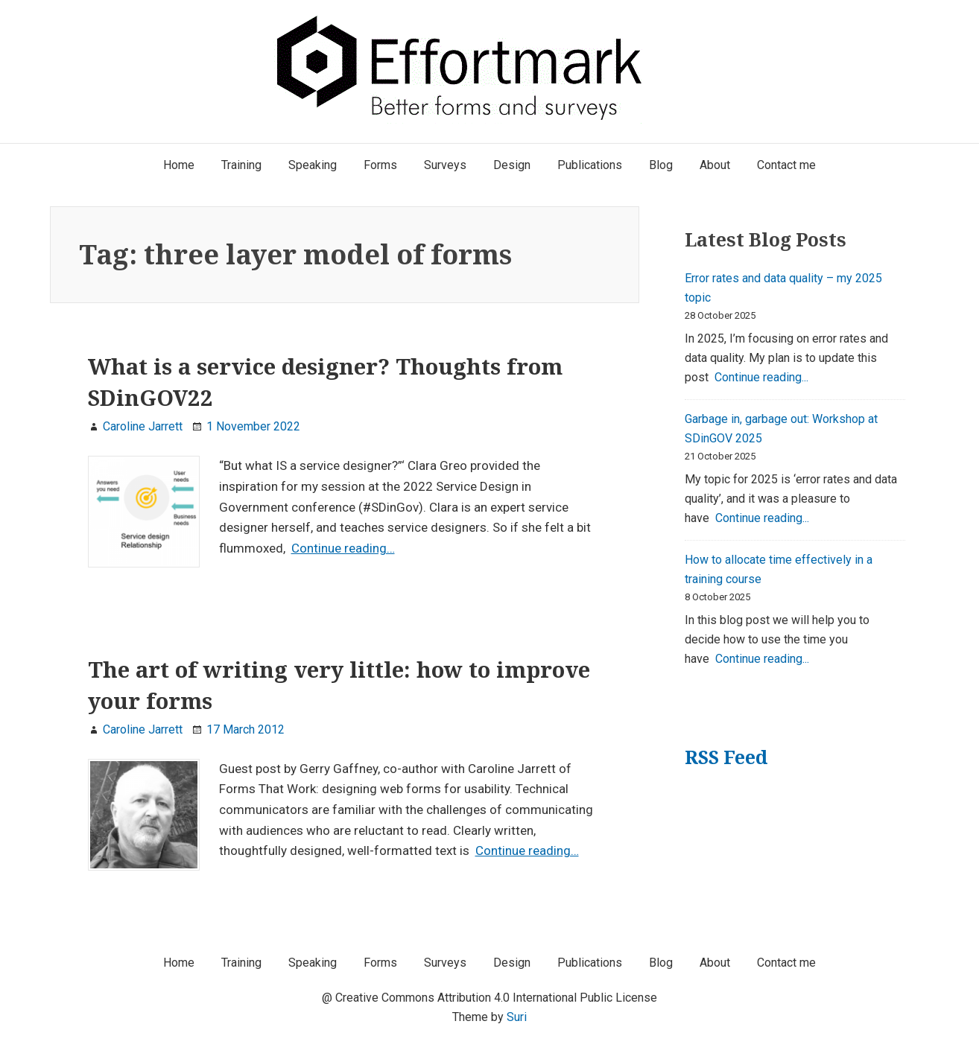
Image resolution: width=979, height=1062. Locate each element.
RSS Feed (726, 757)
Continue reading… (343, 548)
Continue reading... (761, 377)
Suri (517, 1017)
